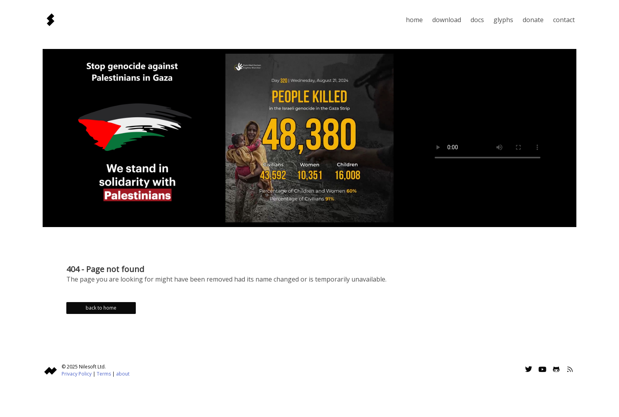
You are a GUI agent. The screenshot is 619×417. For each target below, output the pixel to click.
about (122, 373)
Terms (104, 373)
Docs (477, 19)
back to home (101, 307)
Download (446, 19)
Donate (533, 19)
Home (414, 19)
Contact (564, 19)
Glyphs (503, 19)
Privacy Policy (77, 373)
